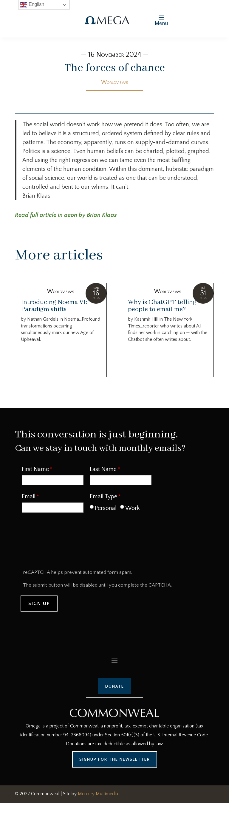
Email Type (103, 496)
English (32, 4)
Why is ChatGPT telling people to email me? (162, 306)
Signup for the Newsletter (114, 759)
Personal (106, 508)
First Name (35, 469)
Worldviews (114, 82)
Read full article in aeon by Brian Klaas (66, 215)
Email (28, 496)
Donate (114, 686)
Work (132, 508)
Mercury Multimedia (98, 793)
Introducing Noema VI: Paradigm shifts (54, 306)
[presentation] (66, 542)
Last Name (103, 469)
